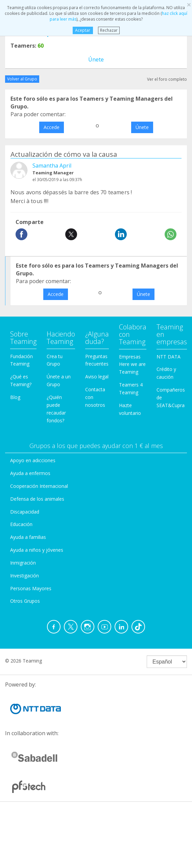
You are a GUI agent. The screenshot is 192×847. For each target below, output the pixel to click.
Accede (51, 127)
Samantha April (51, 165)
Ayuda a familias (28, 537)
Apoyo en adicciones (32, 460)
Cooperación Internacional (39, 486)
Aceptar (82, 30)
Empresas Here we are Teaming (132, 364)
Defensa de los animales (37, 499)
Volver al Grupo (22, 79)
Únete (96, 59)
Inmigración (23, 562)
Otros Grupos (25, 601)
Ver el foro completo (167, 79)
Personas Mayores (30, 588)
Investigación (24, 575)
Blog (15, 397)
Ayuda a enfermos (30, 473)
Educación (21, 524)
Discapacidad (24, 511)
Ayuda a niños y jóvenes (36, 550)
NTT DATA (169, 356)
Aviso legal (97, 376)
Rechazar (109, 30)
